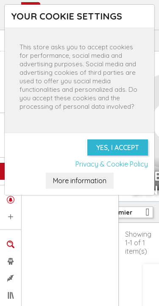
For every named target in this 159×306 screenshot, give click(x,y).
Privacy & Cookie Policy (111, 164)
